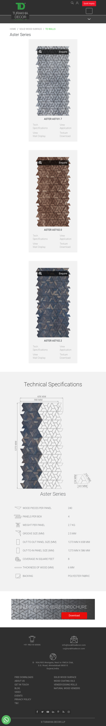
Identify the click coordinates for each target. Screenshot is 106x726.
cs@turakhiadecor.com (74, 648)
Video (18, 692)
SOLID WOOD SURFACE (65, 677)
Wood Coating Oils (64, 681)
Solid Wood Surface (30, 29)
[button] (77, 2)
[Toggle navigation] (89, 11)
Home (13, 29)
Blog (17, 688)
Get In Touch (22, 684)
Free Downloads (24, 677)
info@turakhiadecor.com (74, 645)
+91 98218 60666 (32, 645)
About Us (20, 681)
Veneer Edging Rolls (65, 684)
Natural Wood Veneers (67, 688)
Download (74, 615)
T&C (17, 703)
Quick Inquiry (89, 3)
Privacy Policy (23, 699)
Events (18, 696)
